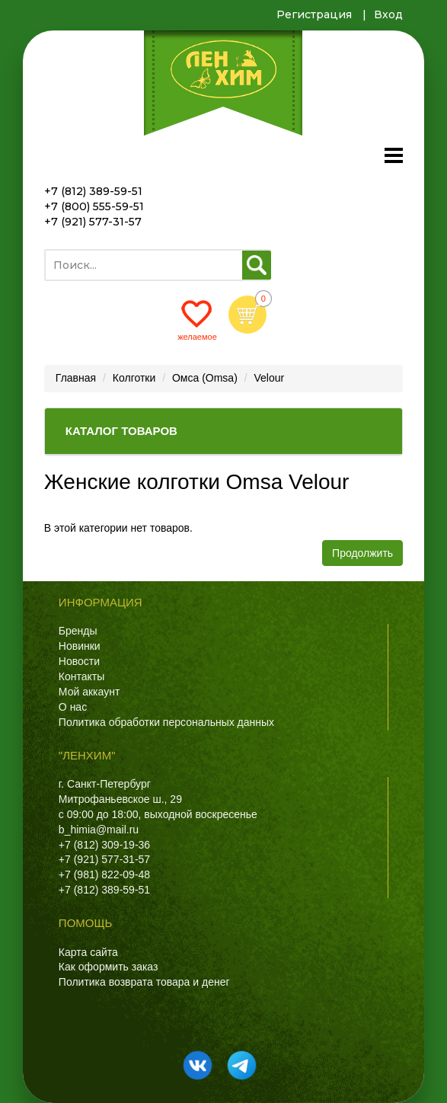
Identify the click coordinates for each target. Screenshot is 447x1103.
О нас (73, 707)
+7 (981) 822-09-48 (104, 874)
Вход (388, 14)
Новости (79, 661)
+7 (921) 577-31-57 (93, 222)
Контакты (81, 676)
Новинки (80, 646)
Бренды (78, 631)
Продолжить (362, 553)
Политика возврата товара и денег (144, 982)
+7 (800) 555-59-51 (94, 206)
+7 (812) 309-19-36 (104, 845)
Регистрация (314, 14)
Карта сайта (88, 952)
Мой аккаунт (89, 692)
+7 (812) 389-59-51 (93, 191)
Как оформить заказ (108, 967)
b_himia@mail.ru (99, 829)
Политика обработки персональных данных (166, 722)
